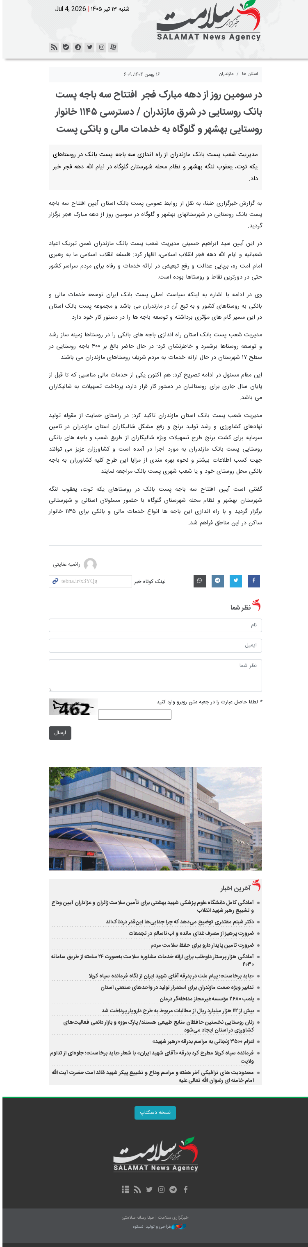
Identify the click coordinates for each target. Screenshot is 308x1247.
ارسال (59, 733)
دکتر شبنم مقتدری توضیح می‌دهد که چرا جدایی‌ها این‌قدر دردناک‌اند (179, 922)
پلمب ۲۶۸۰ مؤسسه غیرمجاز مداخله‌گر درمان (205, 999)
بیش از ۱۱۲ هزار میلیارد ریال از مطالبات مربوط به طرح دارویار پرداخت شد (176, 1011)
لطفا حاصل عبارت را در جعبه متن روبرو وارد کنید (208, 702)
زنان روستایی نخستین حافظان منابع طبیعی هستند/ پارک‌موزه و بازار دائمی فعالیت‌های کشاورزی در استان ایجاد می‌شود (157, 1026)
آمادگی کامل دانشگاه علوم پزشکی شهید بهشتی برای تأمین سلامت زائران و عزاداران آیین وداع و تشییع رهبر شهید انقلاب (151, 906)
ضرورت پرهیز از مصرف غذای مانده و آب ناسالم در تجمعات (190, 933)
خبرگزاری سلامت (154, 20)
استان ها (249, 74)
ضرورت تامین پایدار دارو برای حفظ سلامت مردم (201, 945)
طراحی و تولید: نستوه (158, 1227)
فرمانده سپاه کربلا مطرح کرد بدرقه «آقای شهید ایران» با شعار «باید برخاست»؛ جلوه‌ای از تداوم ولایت (151, 1057)
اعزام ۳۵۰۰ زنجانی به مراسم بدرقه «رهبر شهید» (202, 1041)
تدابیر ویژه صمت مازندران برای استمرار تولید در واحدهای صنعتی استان (176, 987)
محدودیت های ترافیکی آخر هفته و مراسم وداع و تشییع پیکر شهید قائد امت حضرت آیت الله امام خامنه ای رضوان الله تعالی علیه (151, 1076)
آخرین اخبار (234, 888)
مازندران (225, 74)
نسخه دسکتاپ (154, 1113)
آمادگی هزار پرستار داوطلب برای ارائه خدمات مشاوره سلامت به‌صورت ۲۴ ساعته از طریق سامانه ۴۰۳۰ (151, 960)
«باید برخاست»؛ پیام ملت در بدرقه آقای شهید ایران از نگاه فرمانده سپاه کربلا (170, 976)
